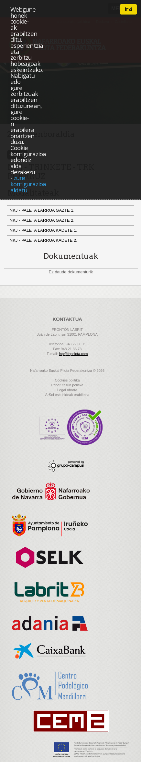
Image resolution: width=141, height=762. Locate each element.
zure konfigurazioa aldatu (28, 184)
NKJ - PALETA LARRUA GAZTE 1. (43, 210)
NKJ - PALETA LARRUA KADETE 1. (44, 230)
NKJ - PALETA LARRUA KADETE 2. (44, 240)
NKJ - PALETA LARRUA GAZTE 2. (43, 220)
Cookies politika (67, 380)
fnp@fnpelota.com (73, 354)
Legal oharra (67, 390)
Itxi (128, 9)
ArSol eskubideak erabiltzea (67, 395)
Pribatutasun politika (67, 385)
